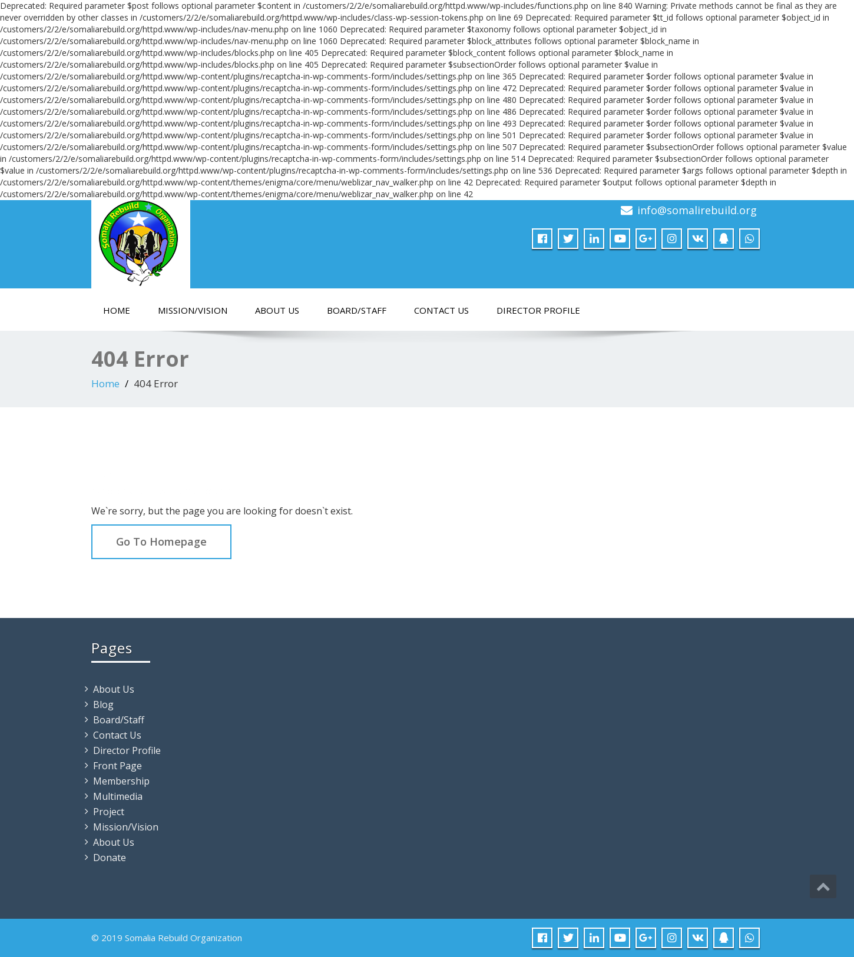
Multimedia (118, 796)
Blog (103, 704)
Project (108, 811)
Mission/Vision (192, 310)
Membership (121, 781)
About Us (277, 310)
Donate (109, 857)
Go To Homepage (161, 541)
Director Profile (538, 310)
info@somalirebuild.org (697, 210)
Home (116, 310)
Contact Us (441, 310)
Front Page (117, 765)
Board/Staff (356, 310)
